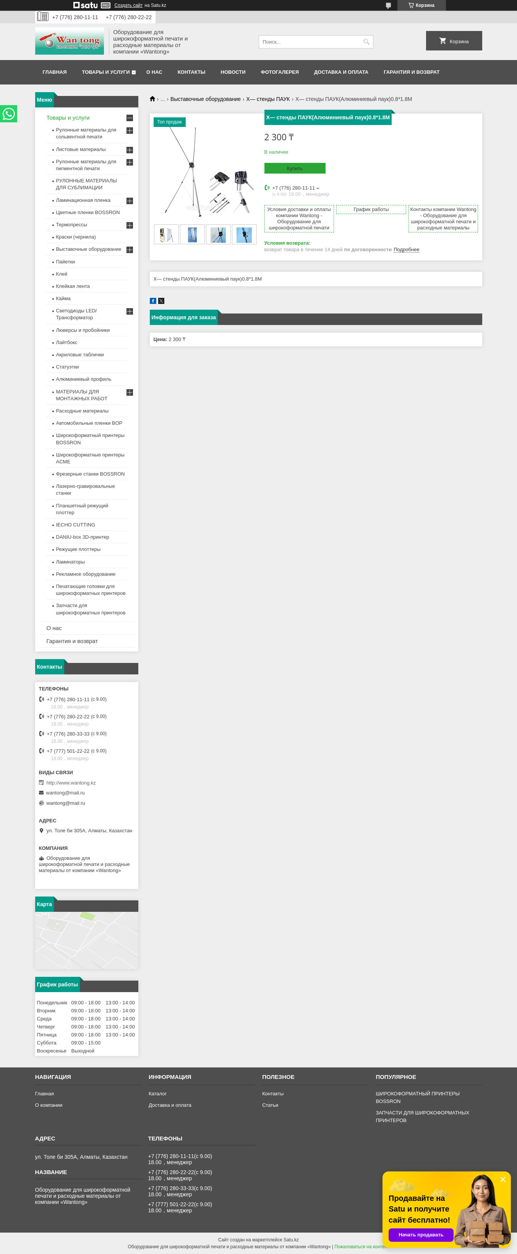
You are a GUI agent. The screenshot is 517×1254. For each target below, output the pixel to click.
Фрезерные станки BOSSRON (90, 474)
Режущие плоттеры (78, 549)
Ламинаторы (70, 562)
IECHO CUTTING (76, 525)
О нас (154, 72)
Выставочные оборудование (205, 99)
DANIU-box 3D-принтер (82, 537)
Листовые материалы (81, 149)
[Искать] (366, 42)
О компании (49, 1105)
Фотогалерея (280, 72)
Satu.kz (291, 1240)
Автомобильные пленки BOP (89, 423)
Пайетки (65, 262)
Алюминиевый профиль (84, 379)
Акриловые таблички (80, 354)
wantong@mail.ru (65, 793)
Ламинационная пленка (83, 200)
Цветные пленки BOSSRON (88, 212)
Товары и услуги (106, 72)
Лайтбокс (67, 342)
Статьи (270, 1105)
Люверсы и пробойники (83, 330)
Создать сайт (129, 5)
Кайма (63, 298)
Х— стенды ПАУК (268, 99)
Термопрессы (72, 224)
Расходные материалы (82, 411)
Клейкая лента (73, 286)
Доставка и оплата (341, 72)
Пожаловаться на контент (361, 1246)
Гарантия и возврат (411, 72)
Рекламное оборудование (86, 574)
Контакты (192, 72)
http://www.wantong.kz (71, 783)
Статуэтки (67, 367)
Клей (62, 274)
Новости (233, 72)
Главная (55, 72)
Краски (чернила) (76, 237)
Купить (295, 168)
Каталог (158, 1093)
